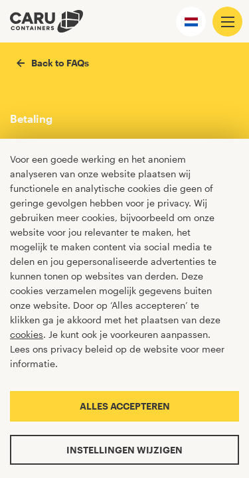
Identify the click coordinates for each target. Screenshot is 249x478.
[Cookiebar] (124, 308)
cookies (26, 334)
